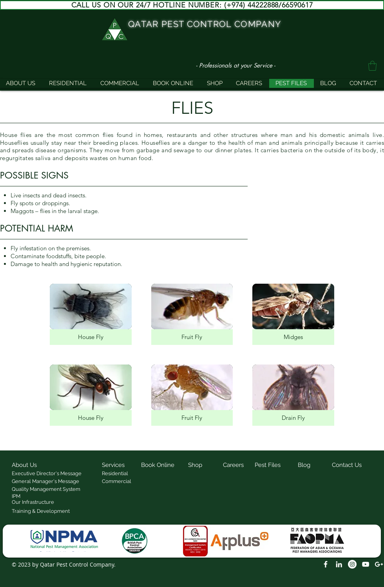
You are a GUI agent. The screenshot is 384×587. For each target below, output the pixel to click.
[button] (372, 66)
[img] (91, 314)
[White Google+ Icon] (379, 564)
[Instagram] (352, 564)
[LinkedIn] (339, 564)
